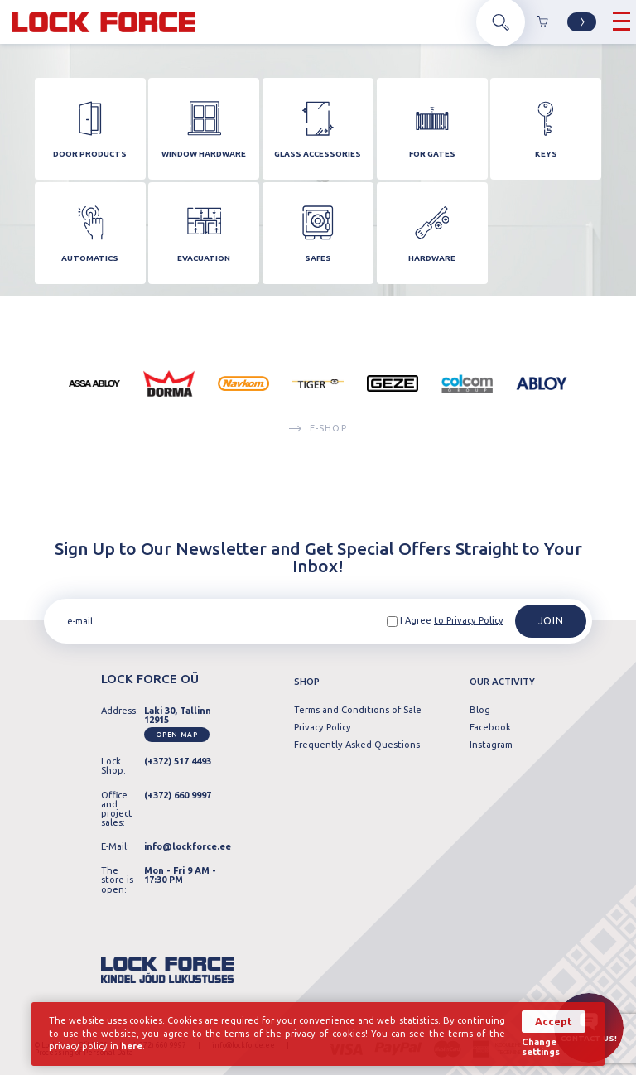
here (131, 1047)
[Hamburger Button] (621, 22)
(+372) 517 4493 (177, 762)
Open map (177, 734)
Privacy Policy (322, 727)
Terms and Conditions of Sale (358, 711)
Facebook (490, 727)
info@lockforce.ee (187, 846)
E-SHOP (318, 432)
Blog (480, 711)
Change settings (541, 1048)
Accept (553, 1022)
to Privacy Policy (469, 621)
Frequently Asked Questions (357, 745)
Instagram (491, 745)
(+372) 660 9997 (177, 795)
